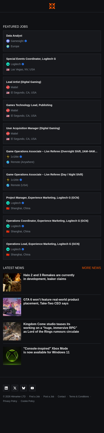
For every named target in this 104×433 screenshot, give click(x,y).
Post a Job (48, 396)
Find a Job (34, 396)
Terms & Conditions (79, 396)
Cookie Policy (28, 401)
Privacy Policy (10, 401)
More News (91, 268)
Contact (61, 396)
